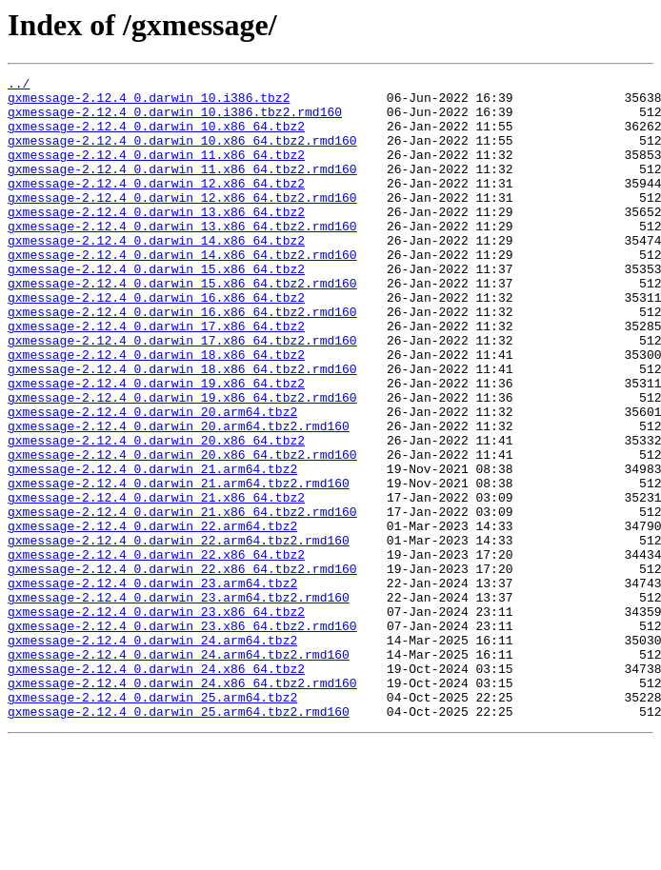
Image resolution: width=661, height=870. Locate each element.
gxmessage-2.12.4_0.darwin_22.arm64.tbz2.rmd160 (179, 634)
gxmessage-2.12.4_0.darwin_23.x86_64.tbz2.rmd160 (182, 736)
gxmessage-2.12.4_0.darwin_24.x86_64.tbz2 (156, 788)
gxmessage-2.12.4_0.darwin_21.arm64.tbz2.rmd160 (179, 565)
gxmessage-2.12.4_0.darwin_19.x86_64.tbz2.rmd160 (182, 462)
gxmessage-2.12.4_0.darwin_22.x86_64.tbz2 (156, 651)
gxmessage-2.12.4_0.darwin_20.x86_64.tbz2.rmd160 (182, 531)
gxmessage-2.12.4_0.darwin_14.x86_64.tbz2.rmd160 (182, 291)
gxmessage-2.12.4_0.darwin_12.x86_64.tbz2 (156, 205)
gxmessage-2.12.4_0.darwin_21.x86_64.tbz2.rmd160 (182, 599)
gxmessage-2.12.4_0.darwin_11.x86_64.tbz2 (156, 171)
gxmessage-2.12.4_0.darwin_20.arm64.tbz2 (152, 479)
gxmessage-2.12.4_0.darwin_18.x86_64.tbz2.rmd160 (182, 428)
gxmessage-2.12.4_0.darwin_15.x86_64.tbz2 (156, 308)
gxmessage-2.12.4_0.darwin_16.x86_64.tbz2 (156, 342)
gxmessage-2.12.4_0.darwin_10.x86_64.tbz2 (156, 137)
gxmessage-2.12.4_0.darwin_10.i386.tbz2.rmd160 (175, 120)
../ (19, 85)
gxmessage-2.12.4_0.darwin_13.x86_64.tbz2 (156, 239)
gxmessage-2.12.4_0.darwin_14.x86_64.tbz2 (156, 274)
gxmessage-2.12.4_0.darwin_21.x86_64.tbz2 (156, 582)
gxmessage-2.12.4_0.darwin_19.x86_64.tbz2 (156, 445)
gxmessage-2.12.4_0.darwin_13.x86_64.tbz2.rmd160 (182, 257)
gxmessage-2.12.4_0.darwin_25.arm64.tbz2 (152, 822)
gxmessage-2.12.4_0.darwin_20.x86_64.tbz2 (156, 514)
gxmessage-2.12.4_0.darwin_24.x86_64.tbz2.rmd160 (182, 805)
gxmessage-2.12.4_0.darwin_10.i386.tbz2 (149, 102)
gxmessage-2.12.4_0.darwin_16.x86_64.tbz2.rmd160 (182, 359)
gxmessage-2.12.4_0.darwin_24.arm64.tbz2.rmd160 (179, 771)
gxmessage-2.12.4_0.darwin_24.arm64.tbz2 (152, 753)
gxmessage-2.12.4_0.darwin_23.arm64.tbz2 (152, 685)
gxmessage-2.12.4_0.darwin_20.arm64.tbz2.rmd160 (179, 496)
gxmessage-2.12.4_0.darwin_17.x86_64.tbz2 (156, 377)
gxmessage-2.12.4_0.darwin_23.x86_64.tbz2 (156, 719)
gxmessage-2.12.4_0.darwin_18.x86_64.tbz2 (156, 411)
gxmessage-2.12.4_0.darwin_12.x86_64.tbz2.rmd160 (182, 222)
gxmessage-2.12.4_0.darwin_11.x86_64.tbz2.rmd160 (182, 188)
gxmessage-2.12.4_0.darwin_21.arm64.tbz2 (152, 548)
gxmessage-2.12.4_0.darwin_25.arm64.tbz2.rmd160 (179, 839)
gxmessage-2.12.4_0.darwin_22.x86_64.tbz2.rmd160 (182, 668)
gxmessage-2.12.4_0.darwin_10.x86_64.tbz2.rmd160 (182, 154)
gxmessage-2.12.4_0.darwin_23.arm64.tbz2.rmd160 (179, 702)
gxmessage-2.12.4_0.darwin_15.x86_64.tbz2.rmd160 (182, 325)
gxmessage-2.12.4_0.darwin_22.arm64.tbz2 (152, 616)
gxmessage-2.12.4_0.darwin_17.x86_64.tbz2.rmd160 (182, 394)
